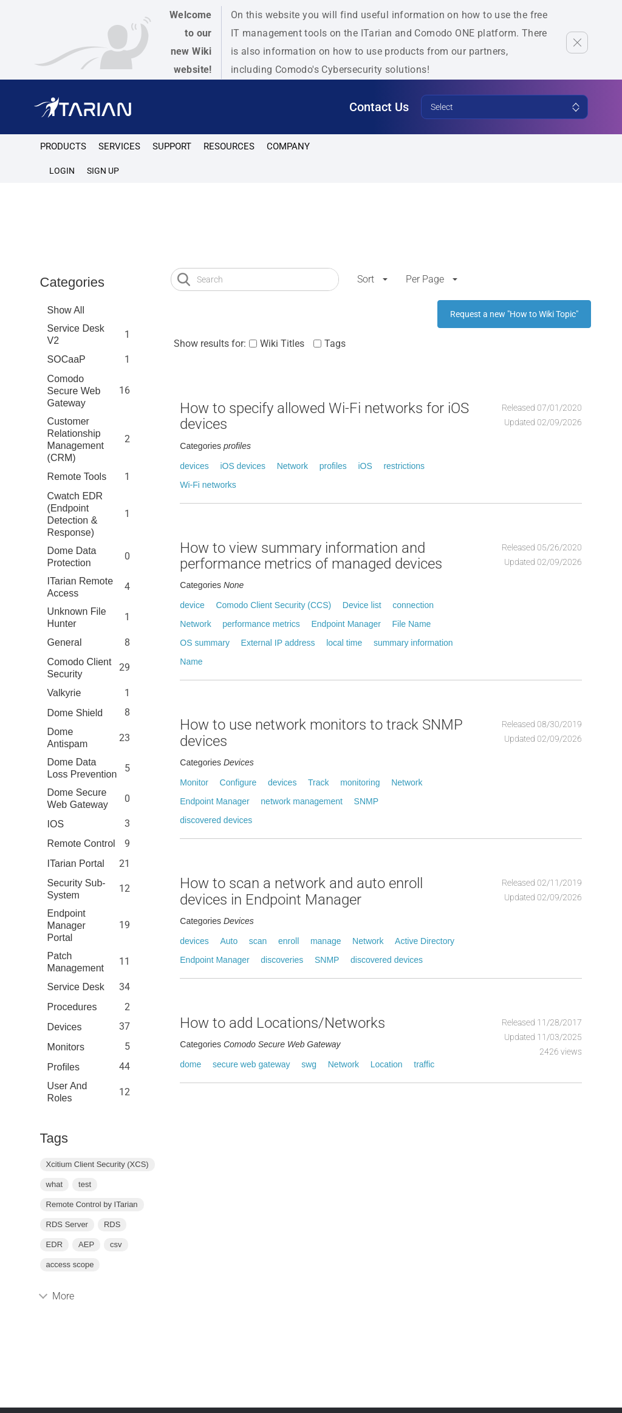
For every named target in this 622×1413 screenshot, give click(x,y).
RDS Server (67, 1224)
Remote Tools (77, 476)
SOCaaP (66, 359)
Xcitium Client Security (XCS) (97, 1164)
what (54, 1184)
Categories (72, 282)
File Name (411, 624)
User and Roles (67, 1092)
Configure (238, 782)
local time (344, 643)
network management (302, 801)
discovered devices (216, 820)
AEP (86, 1244)
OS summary (205, 643)
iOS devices (242, 466)
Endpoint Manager (345, 624)
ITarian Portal (75, 863)
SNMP (366, 801)
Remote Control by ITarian (92, 1204)
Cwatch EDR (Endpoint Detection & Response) (75, 514)
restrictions (404, 466)
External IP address (278, 643)
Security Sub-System (76, 889)
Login (62, 171)
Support (171, 146)
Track (318, 782)
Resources (229, 146)
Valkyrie (64, 693)
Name (191, 661)
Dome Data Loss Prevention (82, 768)
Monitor (194, 782)
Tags (335, 343)
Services (119, 146)
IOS (55, 824)
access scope (70, 1264)
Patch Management (75, 962)
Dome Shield (75, 713)
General (64, 642)
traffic (424, 1064)
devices (194, 466)
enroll (288, 941)
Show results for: (210, 343)
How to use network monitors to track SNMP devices (321, 732)
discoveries (282, 960)
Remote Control (81, 843)
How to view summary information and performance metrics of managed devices (311, 555)
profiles (63, 1067)
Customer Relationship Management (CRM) (75, 439)
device (192, 605)
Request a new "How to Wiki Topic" (514, 314)
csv (116, 1244)
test (84, 1184)
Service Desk (75, 987)
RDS (112, 1224)
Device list (362, 605)
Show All (65, 310)
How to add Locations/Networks (282, 1023)
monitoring (360, 782)
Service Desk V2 (75, 334)
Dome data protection (72, 557)
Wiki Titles (282, 343)
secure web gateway (251, 1064)
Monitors (65, 1047)
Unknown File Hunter (76, 617)
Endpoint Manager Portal (66, 925)
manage (325, 941)
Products (63, 146)
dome (190, 1064)
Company (288, 146)
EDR (54, 1244)
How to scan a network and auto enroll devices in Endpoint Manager (301, 891)
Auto (229, 941)
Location (387, 1064)
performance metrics (261, 624)
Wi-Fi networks (208, 485)
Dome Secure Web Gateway (77, 798)
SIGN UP (103, 171)
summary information (413, 643)
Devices (64, 1027)
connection (413, 605)
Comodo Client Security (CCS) (273, 605)
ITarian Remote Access (80, 587)
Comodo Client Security (79, 668)
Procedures (72, 1007)
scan (258, 941)
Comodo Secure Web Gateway (74, 391)
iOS (365, 466)
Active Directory (424, 941)
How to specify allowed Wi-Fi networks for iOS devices (324, 416)
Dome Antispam (67, 738)
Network (292, 466)
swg (308, 1064)
